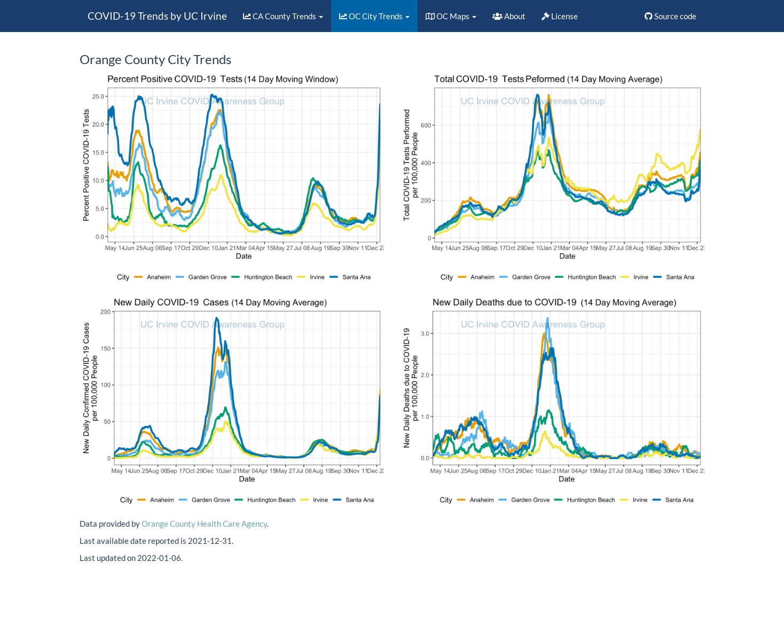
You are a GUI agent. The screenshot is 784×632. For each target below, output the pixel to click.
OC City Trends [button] (374, 16)
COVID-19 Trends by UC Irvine (157, 16)
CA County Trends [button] (283, 16)
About (509, 16)
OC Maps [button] (451, 16)
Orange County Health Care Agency (204, 523)
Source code (670, 16)
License (560, 16)
